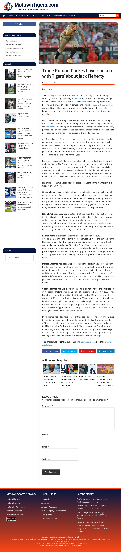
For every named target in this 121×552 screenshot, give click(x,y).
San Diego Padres (54, 95)
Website (46, 459)
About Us (45, 503)
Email (45, 447)
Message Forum (60, 15)
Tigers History (38, 16)
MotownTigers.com (36, 5)
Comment (47, 406)
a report (82, 98)
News (11, 15)
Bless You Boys (49, 82)
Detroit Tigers (90, 95)
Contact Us (45, 499)
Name (45, 434)
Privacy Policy (46, 515)
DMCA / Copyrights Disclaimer (53, 511)
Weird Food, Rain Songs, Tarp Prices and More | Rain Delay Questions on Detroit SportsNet (105, 381)
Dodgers (103, 139)
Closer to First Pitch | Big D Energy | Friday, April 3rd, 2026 (51, 379)
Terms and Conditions (50, 518)
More (72, 16)
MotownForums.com (13, 56)
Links (49, 15)
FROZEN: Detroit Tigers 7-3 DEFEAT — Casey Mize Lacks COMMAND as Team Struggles (92, 529)
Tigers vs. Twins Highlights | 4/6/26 (91, 522)
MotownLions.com (12, 41)
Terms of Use (65, 545)
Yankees (49, 126)
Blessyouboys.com (87, 342)
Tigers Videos (21, 16)
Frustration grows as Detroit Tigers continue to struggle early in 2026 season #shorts (93, 515)
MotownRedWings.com (14, 48)
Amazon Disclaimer (49, 507)
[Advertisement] (92, 6)
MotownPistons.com (13, 44)
